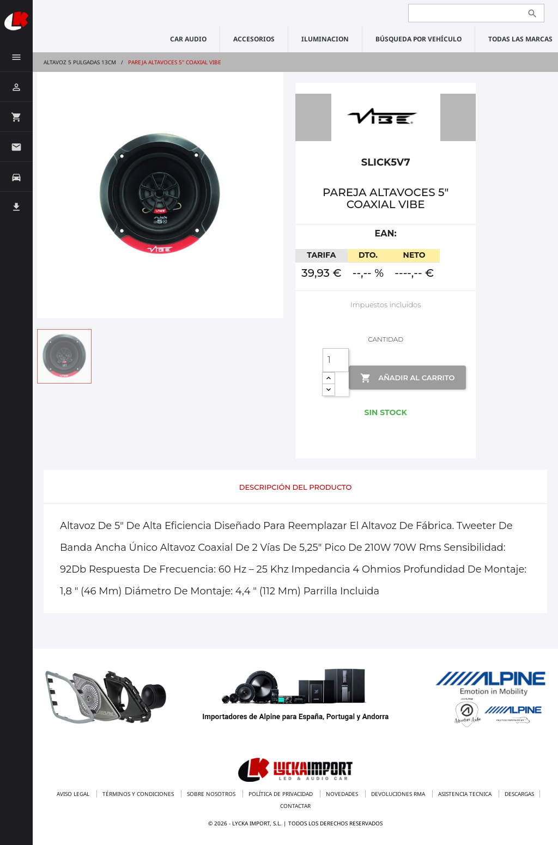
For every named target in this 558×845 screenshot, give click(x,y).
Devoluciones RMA (399, 794)
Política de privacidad (281, 794)
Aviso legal (74, 794)
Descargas (519, 794)
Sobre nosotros (212, 794)
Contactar (295, 806)
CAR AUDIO (188, 39)
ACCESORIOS (254, 39)
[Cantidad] (336, 360)
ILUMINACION (325, 39)
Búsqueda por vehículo (418, 39)
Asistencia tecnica (465, 794)
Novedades (343, 794)
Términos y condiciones (138, 794)
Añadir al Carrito (407, 378)
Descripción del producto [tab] (295, 487)
